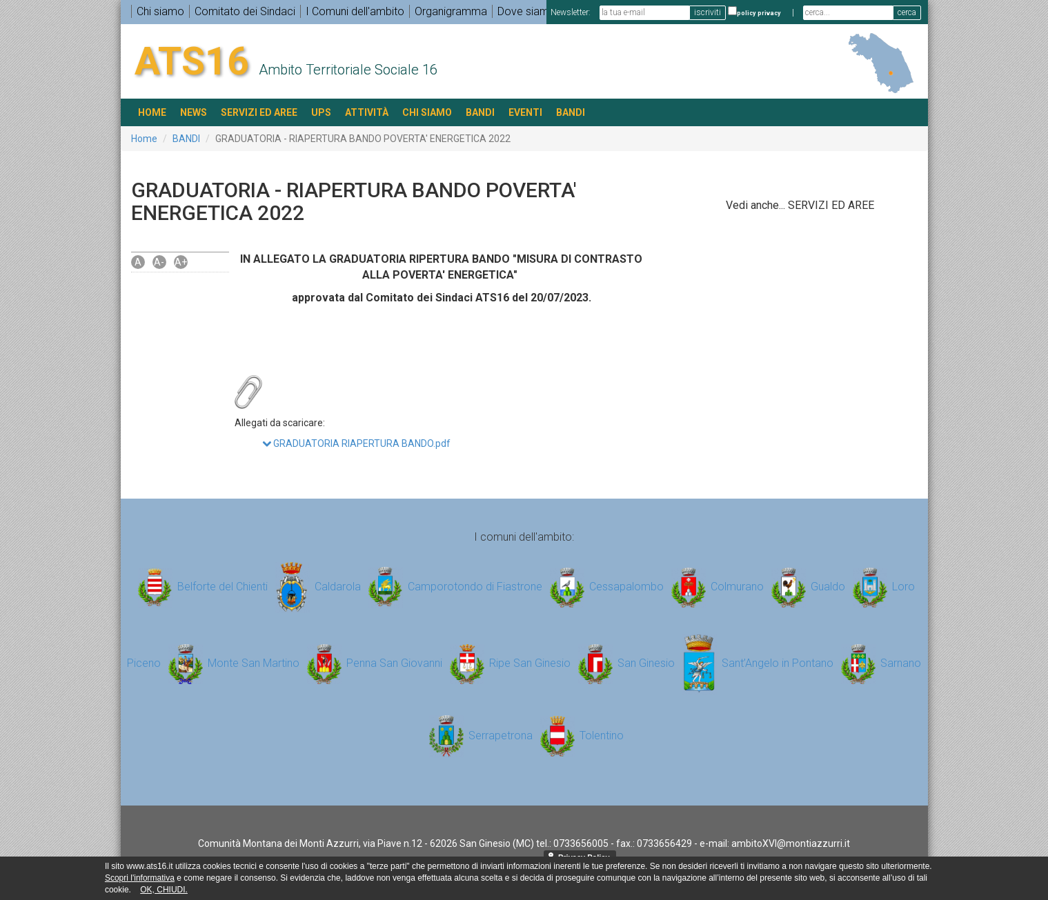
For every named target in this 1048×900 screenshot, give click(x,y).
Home (144, 138)
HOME (152, 112)
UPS (321, 112)
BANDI (480, 112)
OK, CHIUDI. (164, 889)
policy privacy (759, 13)
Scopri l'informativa (140, 878)
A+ (181, 262)
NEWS (193, 112)
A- (159, 262)
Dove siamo (526, 11)
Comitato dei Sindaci (245, 11)
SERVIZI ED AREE (259, 112)
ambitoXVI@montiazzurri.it (790, 843)
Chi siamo (160, 11)
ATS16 (192, 61)
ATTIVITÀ (366, 112)
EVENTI (525, 112)
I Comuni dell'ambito (355, 11)
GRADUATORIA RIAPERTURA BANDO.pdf (356, 443)
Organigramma (451, 11)
